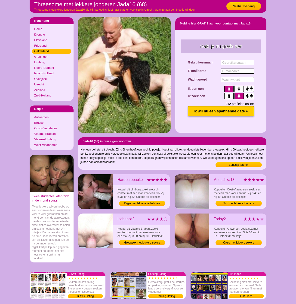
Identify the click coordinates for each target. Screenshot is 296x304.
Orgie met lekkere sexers (238, 242)
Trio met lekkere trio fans (238, 203)
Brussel (39, 122)
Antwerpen (41, 117)
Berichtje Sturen (238, 164)
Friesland (40, 45)
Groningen (41, 56)
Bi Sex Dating (85, 296)
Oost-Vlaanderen (45, 128)
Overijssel (40, 79)
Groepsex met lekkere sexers (142, 242)
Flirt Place (246, 296)
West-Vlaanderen (45, 145)
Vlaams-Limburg (45, 139)
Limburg (39, 62)
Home (38, 29)
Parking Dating (166, 296)
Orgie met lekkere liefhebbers (142, 203)
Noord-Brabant (44, 67)
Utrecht (39, 84)
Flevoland (40, 40)
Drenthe (39, 34)
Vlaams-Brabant (45, 133)
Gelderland (41, 51)
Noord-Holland (44, 73)
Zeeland (39, 90)
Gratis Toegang (244, 6)
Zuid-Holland (42, 95)
